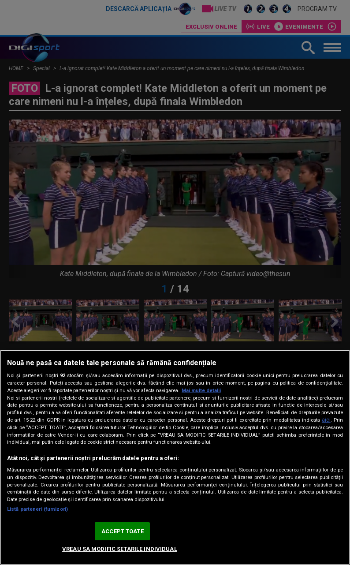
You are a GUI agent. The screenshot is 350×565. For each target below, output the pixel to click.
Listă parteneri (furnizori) (37, 509)
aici (326, 420)
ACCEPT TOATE (122, 531)
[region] (175, 457)
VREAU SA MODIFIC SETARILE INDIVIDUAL (119, 549)
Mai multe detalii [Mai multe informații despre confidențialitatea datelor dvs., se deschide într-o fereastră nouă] (201, 390)
